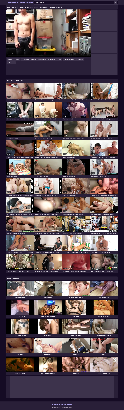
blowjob (12, 63)
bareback (43, 59)
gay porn (26, 59)
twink (18, 59)
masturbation (69, 59)
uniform (52, 59)
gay (11, 59)
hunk (34, 59)
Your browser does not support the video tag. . (48, 33)
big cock (80, 59)
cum (60, 59)
